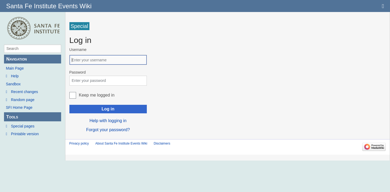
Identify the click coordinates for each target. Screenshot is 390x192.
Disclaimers (162, 143)
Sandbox (13, 84)
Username (78, 49)
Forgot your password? (108, 129)
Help (15, 76)
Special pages (22, 126)
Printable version (25, 134)
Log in (108, 109)
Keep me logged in (96, 95)
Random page (22, 100)
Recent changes (24, 92)
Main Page (15, 68)
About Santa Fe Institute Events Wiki (121, 143)
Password (77, 72)
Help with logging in (108, 120)
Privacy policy (79, 143)
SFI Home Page (19, 107)
